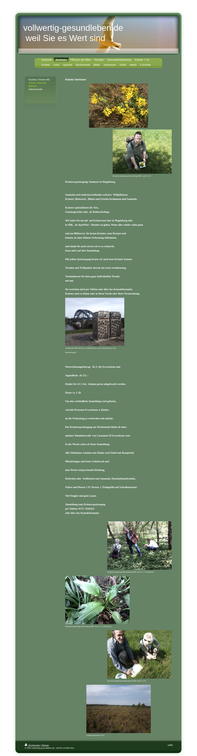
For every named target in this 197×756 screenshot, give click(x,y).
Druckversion (32, 745)
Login (170, 745)
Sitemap (45, 745)
